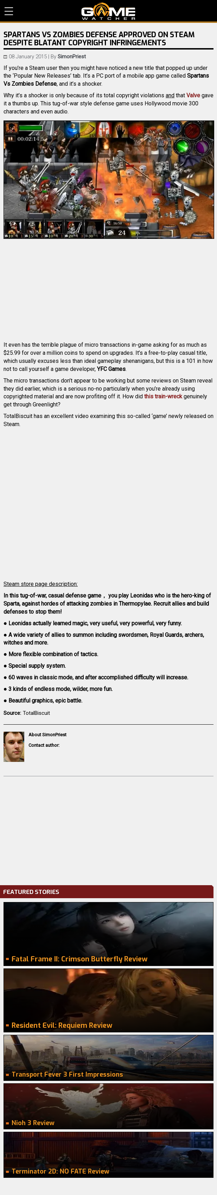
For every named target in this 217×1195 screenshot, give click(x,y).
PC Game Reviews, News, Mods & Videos (108, 11)
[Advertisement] (108, 829)
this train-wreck (163, 396)
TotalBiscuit (36, 713)
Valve (193, 95)
